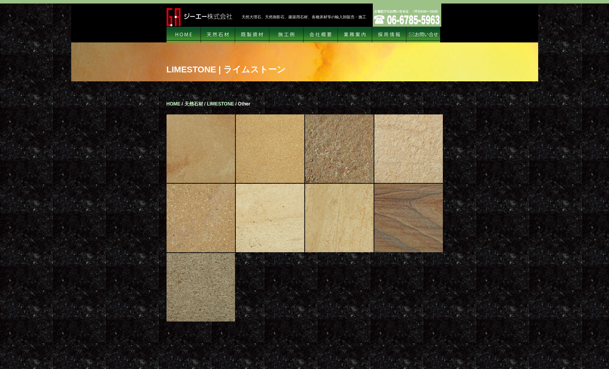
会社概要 (321, 34)
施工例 (286, 34)
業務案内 (355, 34)
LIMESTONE (220, 104)
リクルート (389, 34)
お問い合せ (423, 34)
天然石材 (218, 34)
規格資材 (252, 34)
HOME (184, 34)
